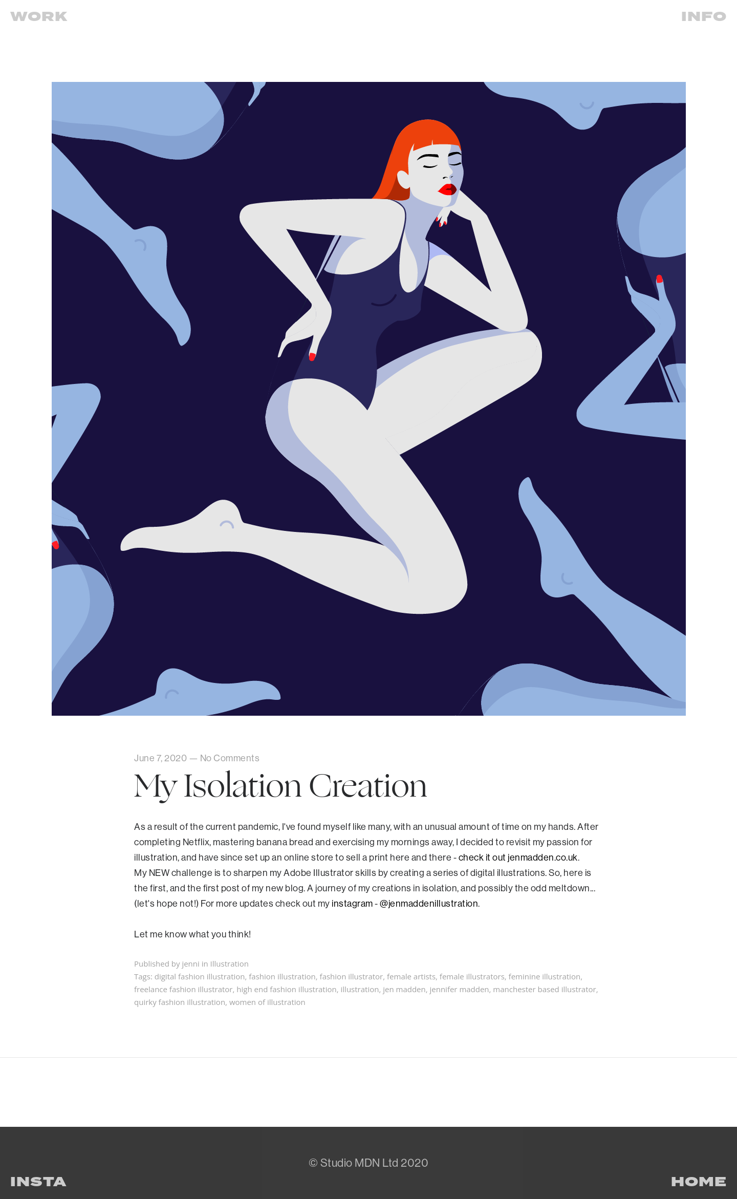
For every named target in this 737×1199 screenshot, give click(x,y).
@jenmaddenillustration (429, 903)
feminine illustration (545, 976)
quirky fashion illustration (179, 1002)
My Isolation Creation (280, 786)
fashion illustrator (351, 976)
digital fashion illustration (200, 976)
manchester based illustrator (544, 989)
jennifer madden (459, 989)
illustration (360, 989)
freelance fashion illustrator (183, 989)
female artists (411, 976)
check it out (483, 857)
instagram (352, 903)
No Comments (230, 758)
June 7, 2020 (160, 758)
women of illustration (267, 1002)
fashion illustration (282, 976)
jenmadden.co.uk (543, 857)
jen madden (404, 989)
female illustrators (472, 976)
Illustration (229, 963)
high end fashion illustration (286, 989)
